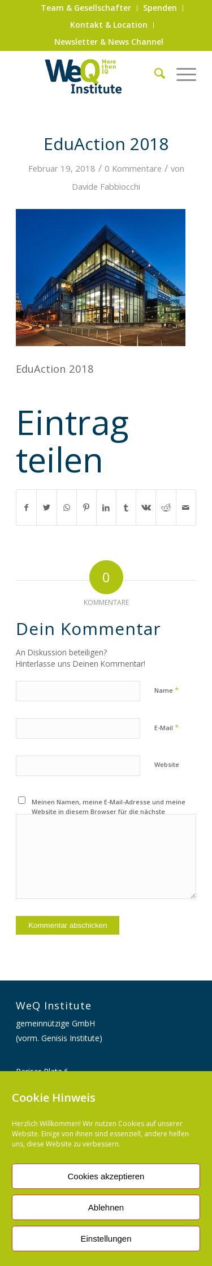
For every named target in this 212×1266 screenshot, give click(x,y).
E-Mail (166, 727)
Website (166, 764)
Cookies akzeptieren (106, 1176)
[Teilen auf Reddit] (165, 507)
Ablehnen (106, 1207)
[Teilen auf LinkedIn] (106, 507)
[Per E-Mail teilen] (186, 507)
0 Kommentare (133, 168)
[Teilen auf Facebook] (26, 507)
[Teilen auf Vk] (145, 507)
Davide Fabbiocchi (106, 186)
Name (166, 690)
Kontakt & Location (109, 24)
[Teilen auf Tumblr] (126, 507)
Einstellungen (105, 1238)
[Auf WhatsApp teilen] (66, 507)
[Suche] (154, 73)
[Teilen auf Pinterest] (86, 507)
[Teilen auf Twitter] (46, 507)
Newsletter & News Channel (108, 41)
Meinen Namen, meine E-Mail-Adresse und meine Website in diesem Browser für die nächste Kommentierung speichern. (108, 811)
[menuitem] (86, 8)
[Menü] (180, 73)
